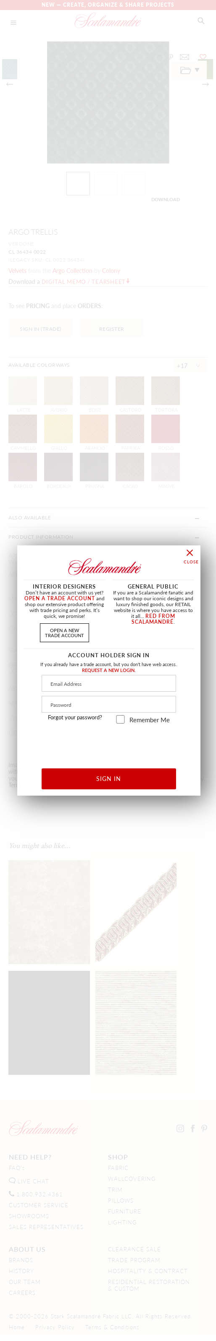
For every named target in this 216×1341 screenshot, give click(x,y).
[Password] (109, 704)
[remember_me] (120, 719)
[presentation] (109, 743)
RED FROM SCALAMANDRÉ (153, 618)
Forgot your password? (75, 717)
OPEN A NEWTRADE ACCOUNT (64, 632)
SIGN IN (108, 778)
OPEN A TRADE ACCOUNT (59, 598)
